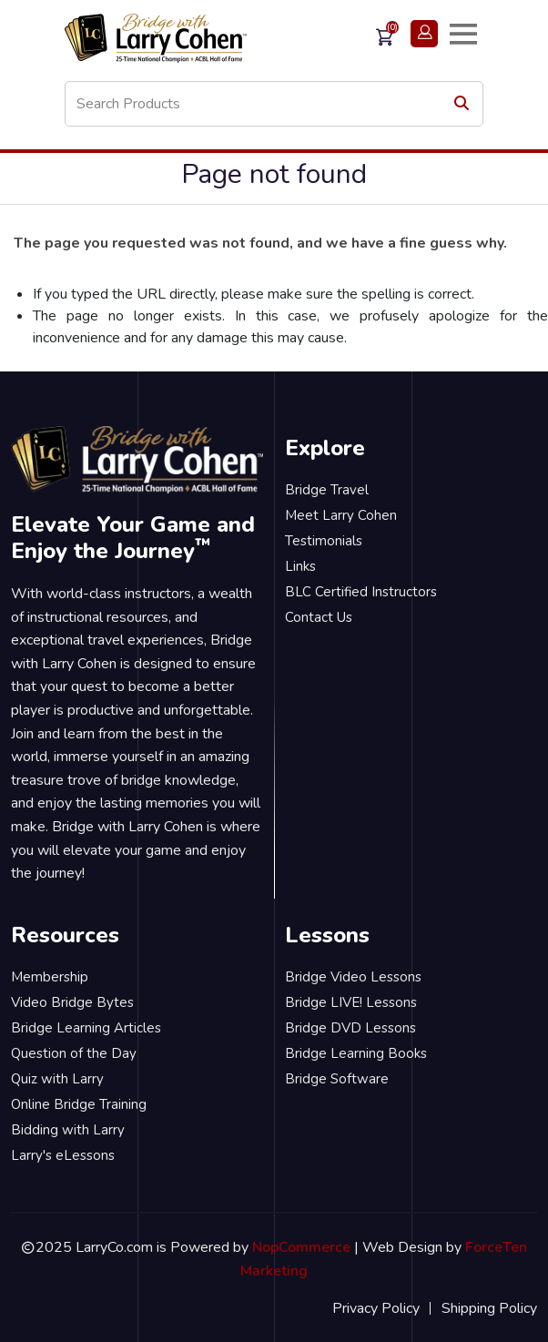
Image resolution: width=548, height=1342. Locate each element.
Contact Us (318, 617)
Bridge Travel (327, 490)
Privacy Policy (376, 1308)
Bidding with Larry (68, 1130)
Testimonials (323, 541)
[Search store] (274, 104)
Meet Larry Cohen (341, 515)
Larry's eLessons (63, 1155)
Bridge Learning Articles (86, 1028)
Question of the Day (74, 1053)
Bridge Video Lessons (353, 977)
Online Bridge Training (79, 1104)
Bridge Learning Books (356, 1053)
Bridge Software (337, 1079)
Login (424, 33)
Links (300, 566)
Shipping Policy (489, 1308)
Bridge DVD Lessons (350, 1028)
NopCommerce (301, 1247)
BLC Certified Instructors (361, 592)
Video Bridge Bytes (72, 1002)
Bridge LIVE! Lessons (351, 1002)
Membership (49, 977)
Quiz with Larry (57, 1079)
